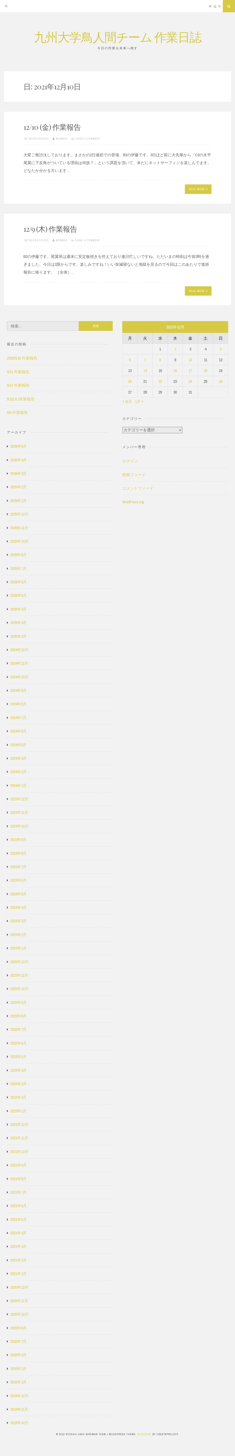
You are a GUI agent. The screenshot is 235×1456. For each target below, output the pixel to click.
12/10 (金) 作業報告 (52, 127)
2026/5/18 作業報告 (22, 358)
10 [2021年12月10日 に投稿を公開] (190, 359)
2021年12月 (19, 1124)
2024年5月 (18, 744)
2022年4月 (18, 1070)
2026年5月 (18, 446)
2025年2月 (18, 636)
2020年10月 (19, 1314)
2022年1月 (18, 1111)
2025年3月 (18, 622)
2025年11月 (19, 527)
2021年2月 (18, 1260)
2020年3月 (18, 1355)
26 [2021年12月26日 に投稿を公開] (220, 381)
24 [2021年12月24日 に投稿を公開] (190, 381)
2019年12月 (19, 1395)
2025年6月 (18, 582)
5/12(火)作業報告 (21, 399)
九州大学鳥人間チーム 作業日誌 (117, 36)
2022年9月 (18, 1002)
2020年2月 (18, 1368)
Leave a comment (87, 138)
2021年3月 (18, 1246)
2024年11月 (19, 663)
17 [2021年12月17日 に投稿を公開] (190, 370)
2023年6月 (18, 880)
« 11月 (127, 401)
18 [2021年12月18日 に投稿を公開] (205, 370)
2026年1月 (18, 500)
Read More (198, 189)
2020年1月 (18, 1382)
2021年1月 (18, 1273)
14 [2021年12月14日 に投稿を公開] (145, 370)
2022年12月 (19, 961)
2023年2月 (18, 934)
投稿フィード (134, 474)
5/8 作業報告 (17, 412)
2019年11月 (19, 1409)
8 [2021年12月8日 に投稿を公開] (160, 359)
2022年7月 (18, 1029)
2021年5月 (18, 1219)
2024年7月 (18, 717)
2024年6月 (18, 731)
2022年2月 (18, 1097)
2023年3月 (18, 921)
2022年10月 (19, 988)
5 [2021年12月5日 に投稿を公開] (221, 349)
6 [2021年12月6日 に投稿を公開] (130, 359)
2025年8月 (18, 554)
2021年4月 (18, 1233)
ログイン (130, 461)
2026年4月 (18, 460)
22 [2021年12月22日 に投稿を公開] (160, 381)
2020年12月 (19, 1287)
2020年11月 (19, 1300)
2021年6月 (18, 1205)
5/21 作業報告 (18, 371)
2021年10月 (19, 1151)
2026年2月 (18, 487)
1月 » (139, 401)
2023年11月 (19, 812)
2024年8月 (18, 704)
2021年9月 (18, 1165)
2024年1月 (18, 785)
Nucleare (144, 1434)
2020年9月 (18, 1328)
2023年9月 (18, 839)
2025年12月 (19, 514)
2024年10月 (19, 677)
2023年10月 (19, 826)
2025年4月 (18, 609)
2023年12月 (19, 799)
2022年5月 (18, 1056)
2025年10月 (19, 541)
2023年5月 (18, 894)
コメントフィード (138, 488)
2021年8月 (18, 1178)
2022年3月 (18, 1083)
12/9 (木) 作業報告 (50, 229)
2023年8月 (18, 853)
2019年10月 (19, 1422)
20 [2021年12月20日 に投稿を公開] (130, 381)
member (61, 138)
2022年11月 (19, 975)
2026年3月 (18, 473)
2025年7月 (18, 568)
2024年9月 (18, 690)
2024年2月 (18, 771)
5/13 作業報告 (18, 385)
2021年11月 (19, 1138)
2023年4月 (18, 907)
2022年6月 (18, 1043)
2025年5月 (18, 595)
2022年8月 (18, 1016)
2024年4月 (18, 758)
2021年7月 (18, 1192)
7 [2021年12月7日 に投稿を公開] (145, 359)
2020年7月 (18, 1341)
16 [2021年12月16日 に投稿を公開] (175, 370)
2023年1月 (18, 948)
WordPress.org (133, 502)
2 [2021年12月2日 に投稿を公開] (175, 349)
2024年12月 (19, 649)
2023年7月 (18, 866)
